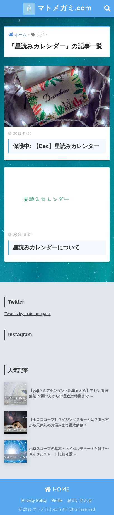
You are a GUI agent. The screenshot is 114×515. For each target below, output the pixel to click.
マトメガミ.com (57, 8)
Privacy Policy (34, 500)
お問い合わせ (79, 500)
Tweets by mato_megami (27, 313)
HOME (57, 489)
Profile (57, 500)
